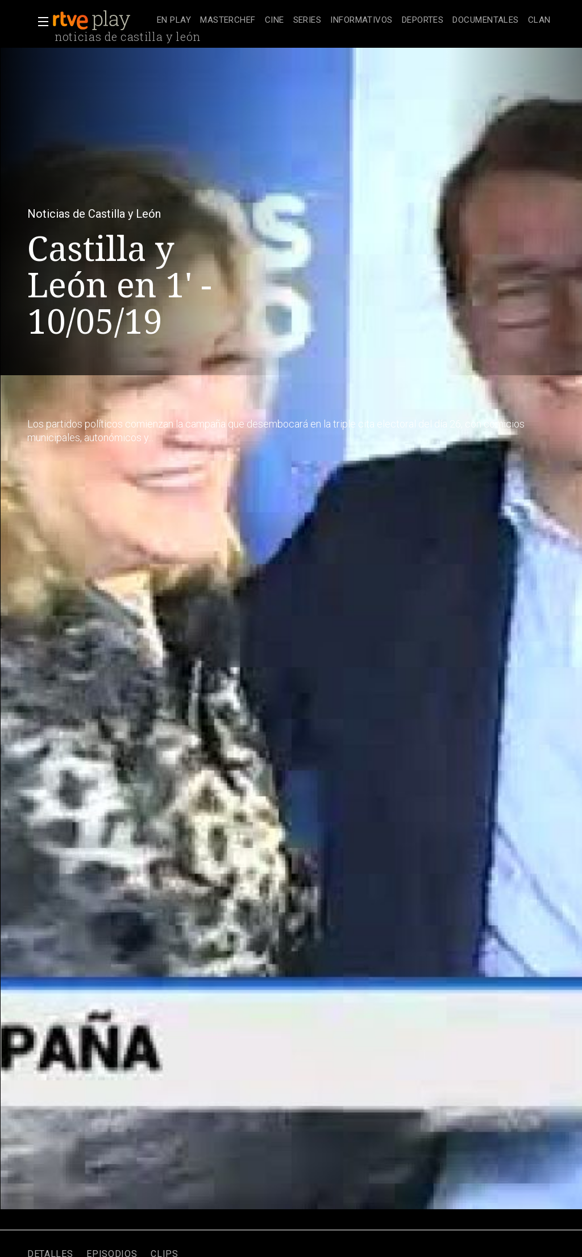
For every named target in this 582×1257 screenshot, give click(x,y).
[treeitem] (174, 20)
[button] (39, 21)
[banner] (102, 20)
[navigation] (353, 20)
